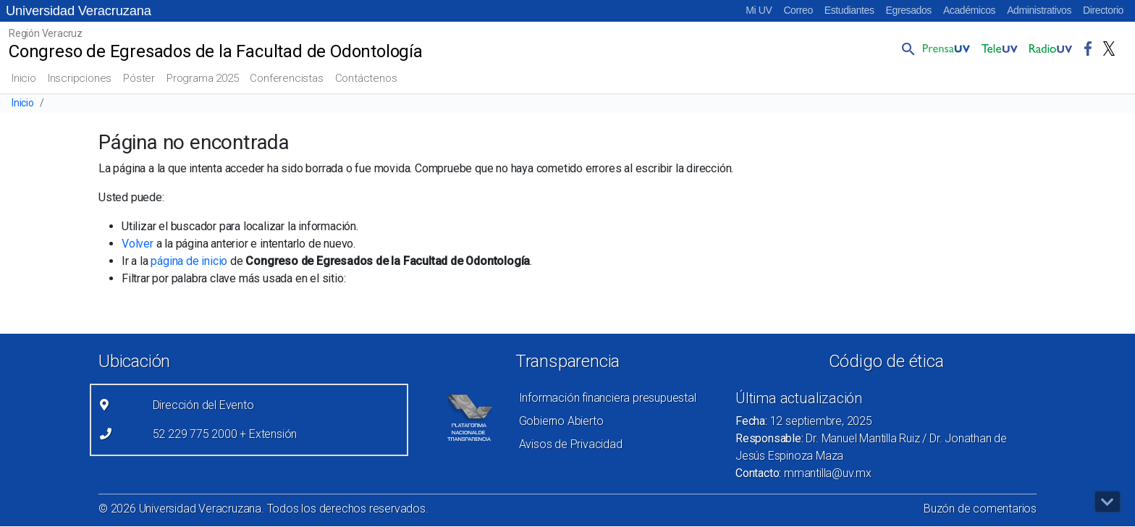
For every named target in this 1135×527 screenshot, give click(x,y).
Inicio (24, 78)
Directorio (1103, 10)
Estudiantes (849, 10)
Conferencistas (286, 78)
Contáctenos (366, 78)
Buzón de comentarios (980, 508)
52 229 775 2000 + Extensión (225, 434)
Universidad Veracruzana (78, 10)
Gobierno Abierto (561, 421)
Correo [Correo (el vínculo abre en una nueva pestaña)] (797, 10)
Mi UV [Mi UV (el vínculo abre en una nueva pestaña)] (759, 10)
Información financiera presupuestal (607, 398)
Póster (139, 78)
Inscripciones (79, 78)
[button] (905, 48)
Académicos (969, 10)
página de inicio (189, 261)
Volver (137, 243)
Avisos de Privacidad (571, 444)
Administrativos (1039, 10)
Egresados (909, 10)
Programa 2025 (202, 78)
